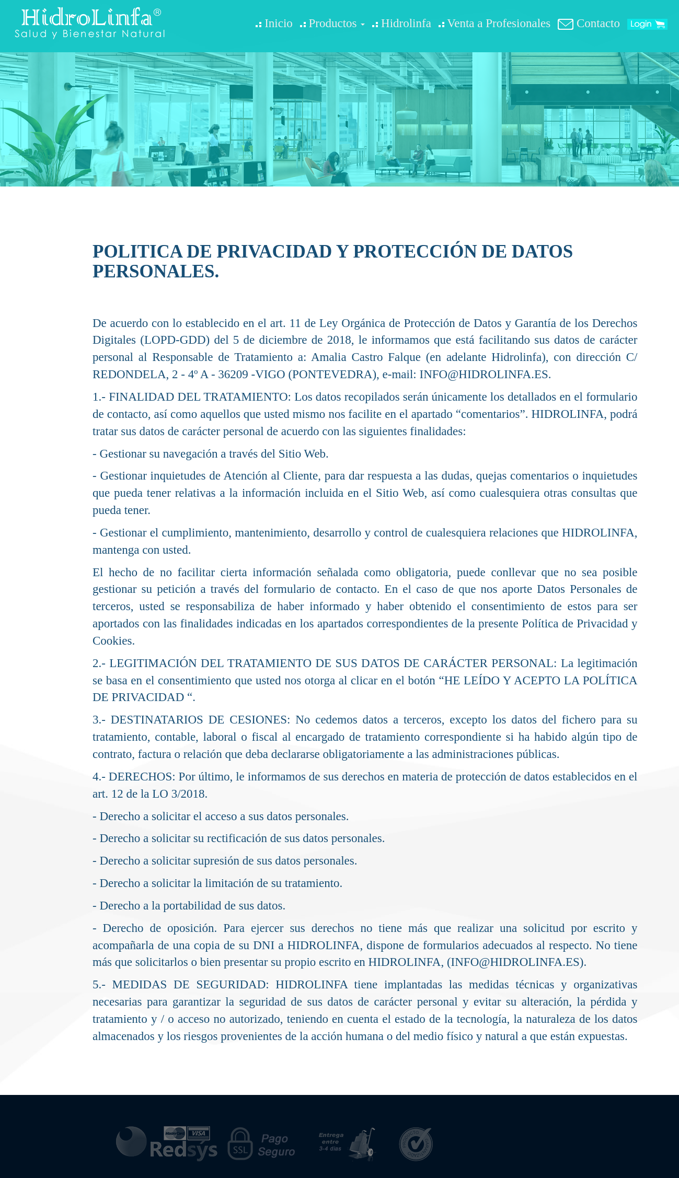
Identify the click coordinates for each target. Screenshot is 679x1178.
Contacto (589, 23)
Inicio (274, 23)
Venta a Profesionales (494, 23)
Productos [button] (332, 23)
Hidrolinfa (401, 23)
